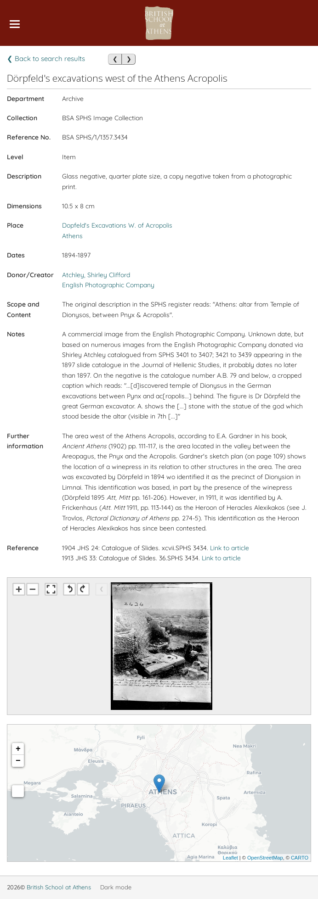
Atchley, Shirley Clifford (96, 275)
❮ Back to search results (46, 58)
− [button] (18, 760)
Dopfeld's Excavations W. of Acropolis (117, 225)
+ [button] (18, 748)
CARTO (299, 857)
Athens (72, 236)
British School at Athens (59, 887)
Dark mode (115, 887)
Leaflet (230, 857)
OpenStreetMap (265, 857)
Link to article (229, 548)
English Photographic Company (108, 285)
